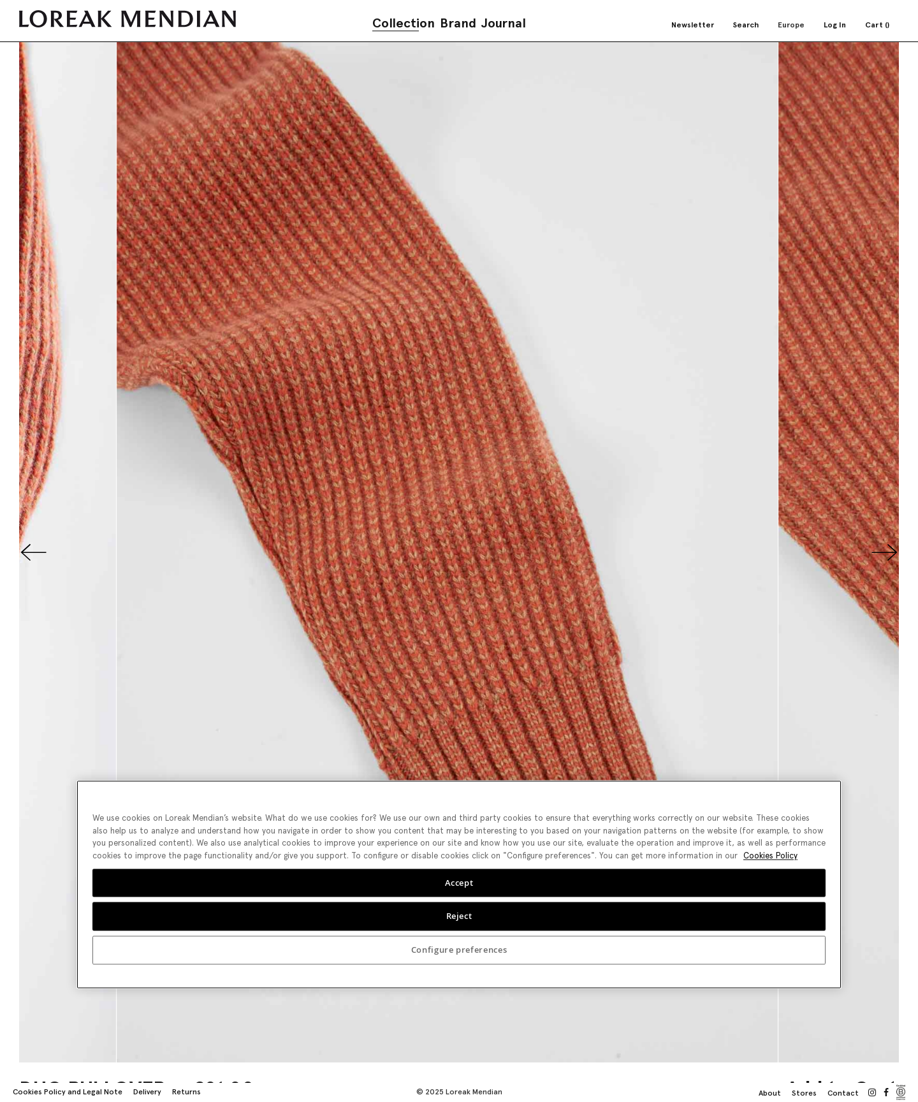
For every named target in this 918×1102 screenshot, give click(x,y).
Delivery (147, 1091)
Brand (458, 23)
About (770, 1093)
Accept (459, 882)
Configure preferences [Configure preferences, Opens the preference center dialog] (459, 950)
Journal (503, 23)
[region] (458, 884)
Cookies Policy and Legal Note (67, 1091)
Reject (459, 916)
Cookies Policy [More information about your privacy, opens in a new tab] (770, 855)
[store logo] (127, 18)
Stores (804, 1093)
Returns (186, 1091)
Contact (843, 1093)
